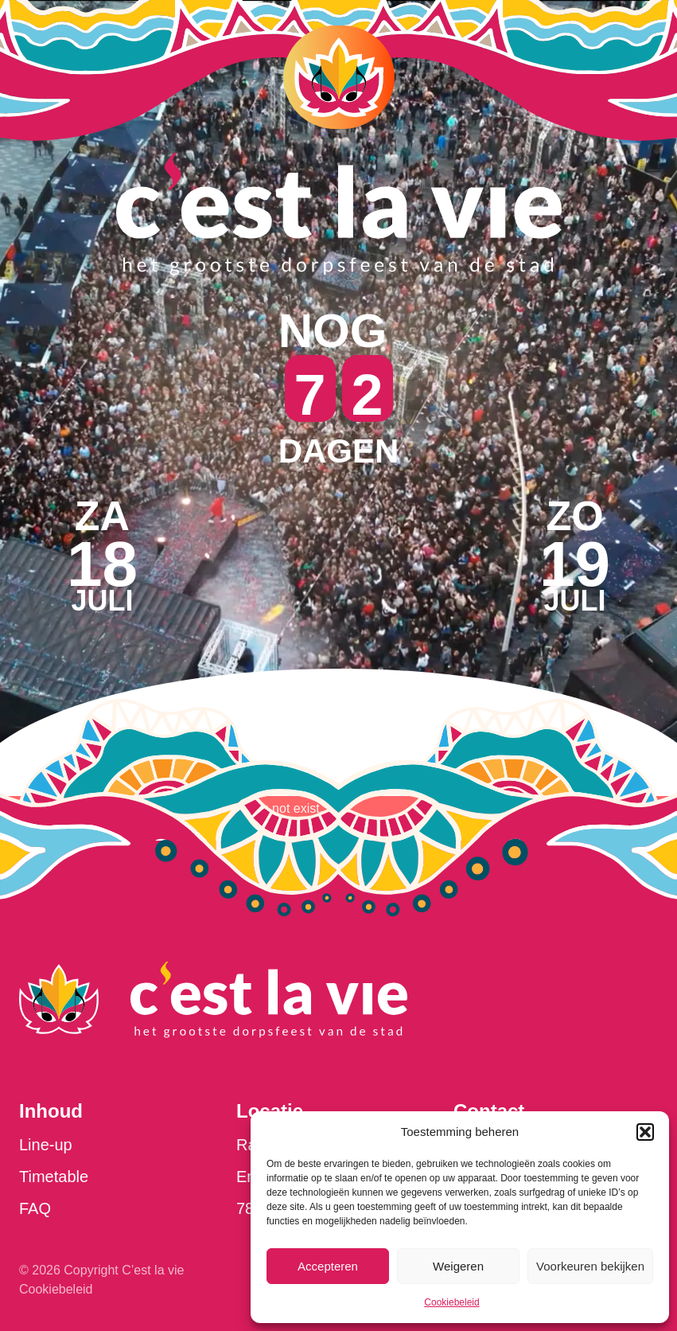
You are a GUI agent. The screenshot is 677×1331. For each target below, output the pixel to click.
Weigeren (458, 1266)
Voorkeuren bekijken (590, 1266)
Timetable (53, 1176)
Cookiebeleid (451, 1302)
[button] (645, 1132)
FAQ (35, 1208)
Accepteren (328, 1266)
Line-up (45, 1144)
